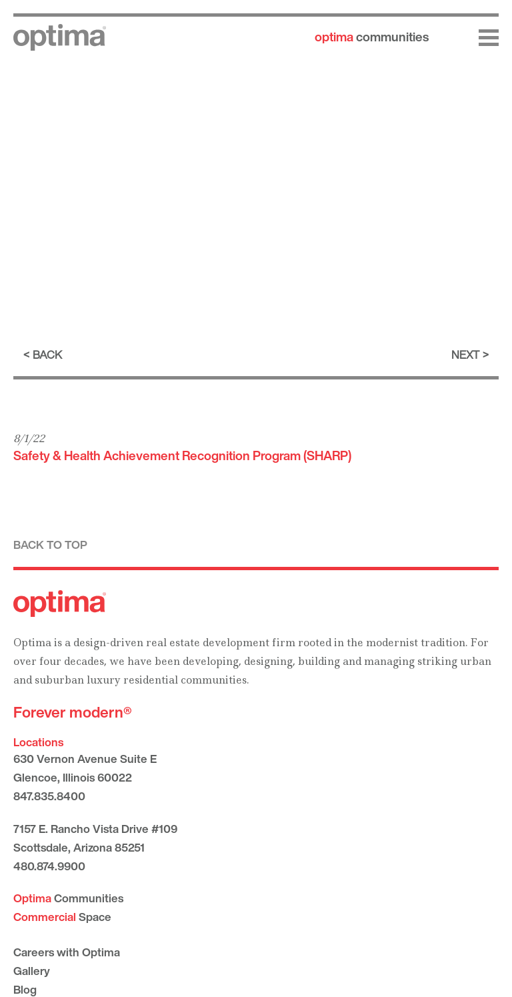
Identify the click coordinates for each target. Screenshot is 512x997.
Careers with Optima (66, 952)
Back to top (50, 544)
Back (47, 354)
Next (465, 354)
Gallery (31, 970)
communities (372, 36)
